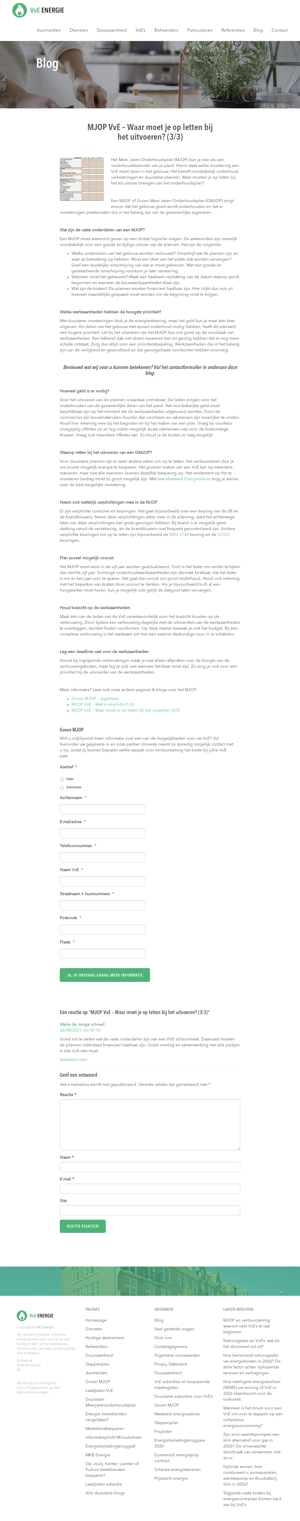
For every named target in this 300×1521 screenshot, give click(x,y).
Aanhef (68, 767)
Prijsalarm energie (171, 1478)
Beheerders (166, 30)
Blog (258, 30)
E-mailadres (73, 822)
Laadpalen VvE (99, 1391)
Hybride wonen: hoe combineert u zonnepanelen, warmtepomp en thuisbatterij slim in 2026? (250, 1475)
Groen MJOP (98, 1382)
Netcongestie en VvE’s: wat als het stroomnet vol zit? (251, 1344)
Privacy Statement (170, 1364)
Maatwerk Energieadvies (188, 479)
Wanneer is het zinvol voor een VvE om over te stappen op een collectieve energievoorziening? (253, 1417)
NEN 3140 (179, 535)
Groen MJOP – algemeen (95, 699)
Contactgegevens (170, 1347)
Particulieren (200, 30)
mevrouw (73, 787)
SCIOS (223, 535)
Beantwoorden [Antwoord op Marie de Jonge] (73, 1060)
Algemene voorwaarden (177, 1355)
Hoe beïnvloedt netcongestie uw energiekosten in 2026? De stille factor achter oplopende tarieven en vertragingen (252, 1364)
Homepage (96, 1320)
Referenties (233, 30)
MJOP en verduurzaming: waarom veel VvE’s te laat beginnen (247, 1326)
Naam (67, 1158)
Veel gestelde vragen (174, 1329)
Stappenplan (97, 1364)
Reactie (68, 1095)
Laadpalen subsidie (104, 1484)
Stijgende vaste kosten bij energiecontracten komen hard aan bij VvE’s (252, 1499)
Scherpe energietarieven (177, 1470)
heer (70, 779)
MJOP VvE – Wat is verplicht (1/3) (102, 705)
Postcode (70, 918)
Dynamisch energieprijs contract (176, 1458)
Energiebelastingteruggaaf (110, 1446)
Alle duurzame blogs (105, 1493)
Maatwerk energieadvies (177, 1414)
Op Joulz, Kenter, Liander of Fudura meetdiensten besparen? (112, 1470)
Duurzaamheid (112, 30)
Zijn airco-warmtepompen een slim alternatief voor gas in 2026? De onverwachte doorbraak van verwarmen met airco (251, 1446)
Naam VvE (71, 870)
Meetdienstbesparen (105, 1429)
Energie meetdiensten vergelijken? (106, 1417)
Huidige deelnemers (105, 1338)
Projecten (163, 1432)
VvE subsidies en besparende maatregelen (182, 1385)
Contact (280, 30)
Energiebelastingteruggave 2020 (179, 1443)
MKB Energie (98, 1455)
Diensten (79, 30)
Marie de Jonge (75, 1025)
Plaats (67, 942)
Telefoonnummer (78, 846)
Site (63, 1201)
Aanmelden (49, 30)
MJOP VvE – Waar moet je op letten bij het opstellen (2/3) (125, 710)
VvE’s (141, 30)
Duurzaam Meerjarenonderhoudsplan (111, 1402)
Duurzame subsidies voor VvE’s (183, 1396)
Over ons (163, 1338)
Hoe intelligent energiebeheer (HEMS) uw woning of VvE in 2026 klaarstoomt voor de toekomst (252, 1391)
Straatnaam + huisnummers (87, 894)
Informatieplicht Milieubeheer (114, 1437)
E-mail (67, 1179)
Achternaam (73, 798)
